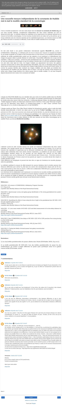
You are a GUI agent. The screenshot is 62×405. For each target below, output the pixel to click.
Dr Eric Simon (8, 275)
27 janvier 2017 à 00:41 (16, 262)
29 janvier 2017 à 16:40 (21, 296)
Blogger (34, 403)
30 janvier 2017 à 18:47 (21, 323)
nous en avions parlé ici (12, 115)
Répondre (7, 270)
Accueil (31, 397)
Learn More (28, 8)
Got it (35, 8)
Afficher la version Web (31, 400)
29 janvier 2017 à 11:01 (16, 285)
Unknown (7, 262)
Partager (3, 254)
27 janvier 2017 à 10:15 (21, 275)
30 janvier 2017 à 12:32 (16, 310)
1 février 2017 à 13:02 (16, 355)
